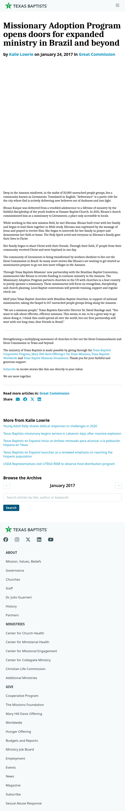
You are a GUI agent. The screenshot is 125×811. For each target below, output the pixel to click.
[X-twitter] (28, 430)
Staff (9, 480)
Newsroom (13, 765)
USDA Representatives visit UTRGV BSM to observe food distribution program (59, 355)
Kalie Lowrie (21, 54)
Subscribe (9, 260)
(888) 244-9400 (16, 792)
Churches (13, 471)
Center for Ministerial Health (27, 533)
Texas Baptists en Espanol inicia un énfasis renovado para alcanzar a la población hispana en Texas (61, 334)
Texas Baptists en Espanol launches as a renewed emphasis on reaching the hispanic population (57, 345)
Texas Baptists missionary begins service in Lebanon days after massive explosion (62, 324)
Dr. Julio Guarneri (19, 489)
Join (9, 704)
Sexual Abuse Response (24, 695)
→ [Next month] (118, 377)
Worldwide (14, 614)
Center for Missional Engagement (31, 542)
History (11, 497)
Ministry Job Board (20, 641)
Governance (15, 462)
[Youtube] (51, 430)
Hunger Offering (18, 623)
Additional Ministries (21, 569)
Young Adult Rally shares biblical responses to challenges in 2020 (50, 317)
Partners (12, 506)
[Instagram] (17, 430)
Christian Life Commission (26, 560)
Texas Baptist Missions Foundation (47, 249)
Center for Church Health (25, 525)
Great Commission (97, 54)
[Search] (115, 727)
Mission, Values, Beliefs (23, 453)
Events (11, 659)
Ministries (15, 515)
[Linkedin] (39, 430)
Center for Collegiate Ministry (28, 551)
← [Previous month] (6, 377)
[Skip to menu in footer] (117, 5)
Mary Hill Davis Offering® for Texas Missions (62, 244)
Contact (11, 783)
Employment (15, 650)
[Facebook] (7, 430)
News (10, 668)
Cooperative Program (22, 587)
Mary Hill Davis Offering (24, 605)
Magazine (13, 677)
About (11, 444)
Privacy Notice (16, 774)
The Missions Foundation (25, 596)
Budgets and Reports (22, 632)
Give (9, 578)
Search (11, 399)
